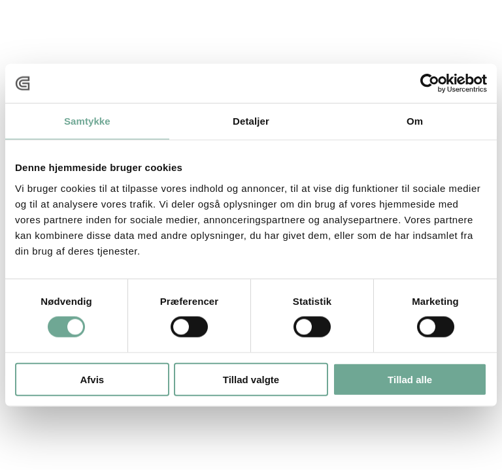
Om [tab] (415, 121)
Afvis (92, 378)
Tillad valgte (251, 378)
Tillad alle (410, 378)
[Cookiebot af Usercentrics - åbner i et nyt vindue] (430, 83)
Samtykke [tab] (87, 121)
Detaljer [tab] (251, 121)
